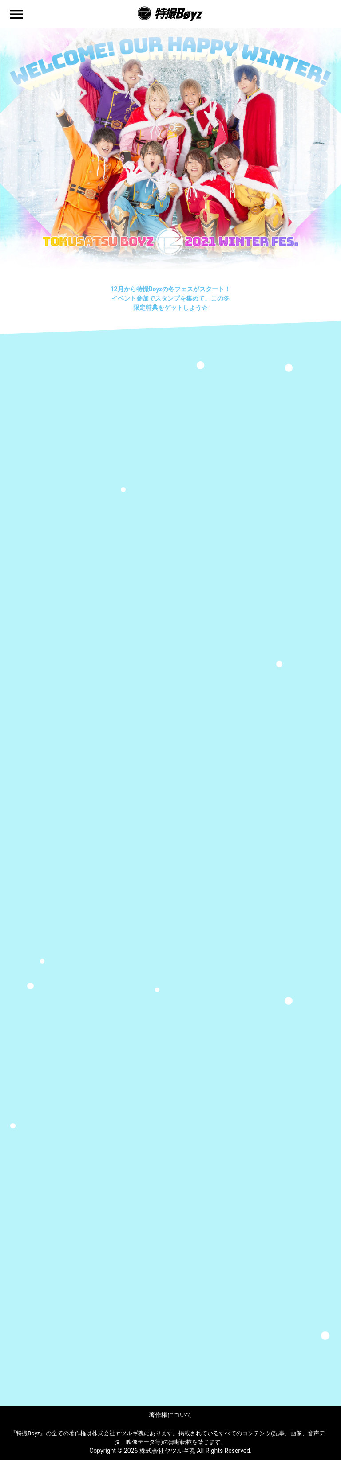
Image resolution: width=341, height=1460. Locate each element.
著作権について (170, 1414)
